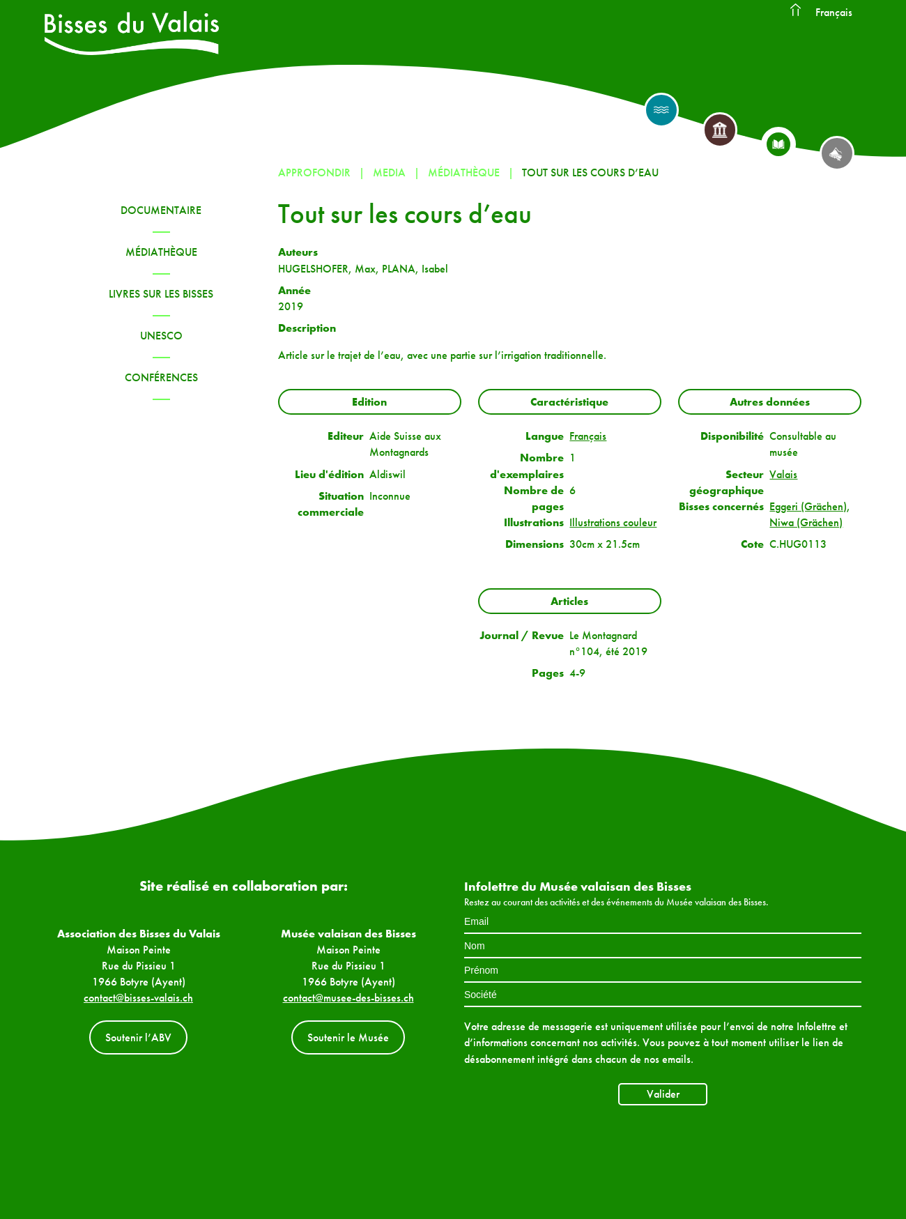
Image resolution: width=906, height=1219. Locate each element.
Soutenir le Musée (348, 1037)
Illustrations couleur (613, 522)
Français (833, 12)
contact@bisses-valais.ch (138, 997)
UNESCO (161, 335)
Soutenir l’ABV (138, 1037)
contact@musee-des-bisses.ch (348, 997)
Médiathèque (161, 252)
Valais (783, 474)
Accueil (795, 10)
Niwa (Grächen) (806, 522)
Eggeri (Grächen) (808, 506)
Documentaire (161, 210)
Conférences (161, 377)
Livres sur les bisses (161, 293)
